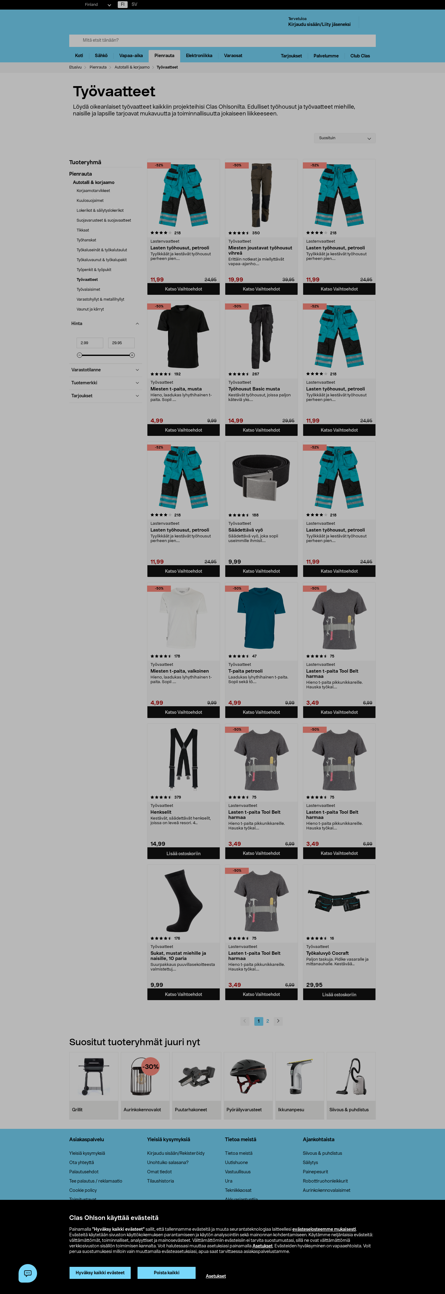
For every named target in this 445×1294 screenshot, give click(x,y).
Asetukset (262, 1246)
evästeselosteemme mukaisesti (324, 1229)
